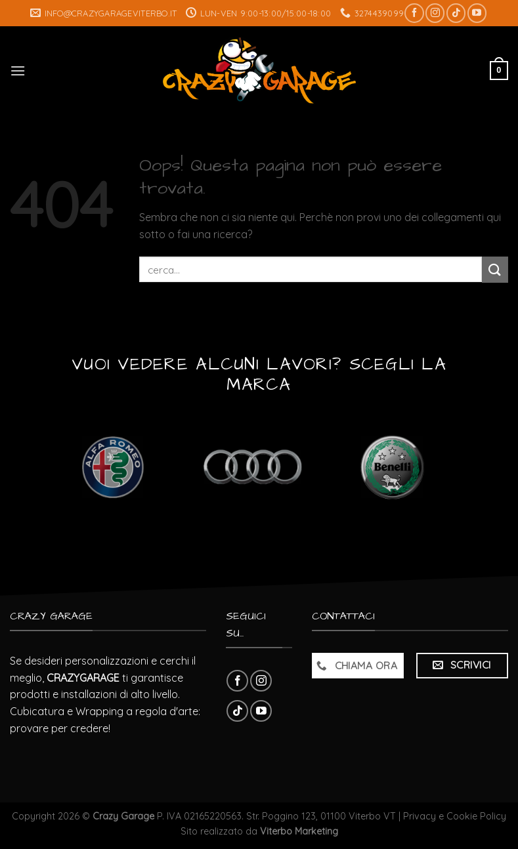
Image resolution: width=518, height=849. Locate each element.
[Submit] (495, 269)
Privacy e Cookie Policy (454, 816)
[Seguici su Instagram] (434, 12)
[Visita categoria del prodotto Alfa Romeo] (112, 467)
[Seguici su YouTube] (476, 12)
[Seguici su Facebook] (413, 12)
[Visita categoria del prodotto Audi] (252, 467)
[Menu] (18, 70)
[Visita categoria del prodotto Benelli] (392, 467)
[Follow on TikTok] (455, 12)
